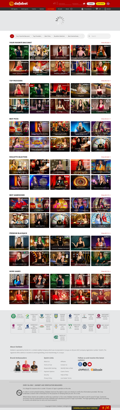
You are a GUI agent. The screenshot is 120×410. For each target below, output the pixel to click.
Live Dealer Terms (66, 378)
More (67, 9)
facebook (80, 364)
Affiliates (63, 361)
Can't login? (89, 6)
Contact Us (64, 365)
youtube (89, 364)
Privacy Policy (48, 378)
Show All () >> (106, 42)
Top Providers (37, 36)
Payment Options (49, 371)
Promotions (87, 9)
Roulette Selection (59, 36)
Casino (34, 9)
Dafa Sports (24, 9)
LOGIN (91, 4)
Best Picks (48, 36)
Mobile (108, 9)
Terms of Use (48, 365)
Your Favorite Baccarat (23, 36)
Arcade (60, 9)
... (82, 35)
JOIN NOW (100, 4)
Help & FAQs (64, 375)
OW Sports (14, 9)
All (12, 36)
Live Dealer (51, 9)
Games (42, 9)
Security (46, 375)
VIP (100, 9)
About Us (47, 361)
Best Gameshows (73, 36)
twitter (85, 364)
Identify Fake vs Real (67, 368)
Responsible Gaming (50, 368)
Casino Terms (65, 371)
